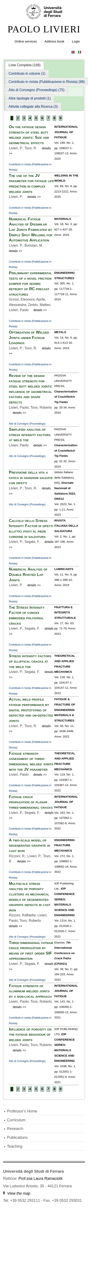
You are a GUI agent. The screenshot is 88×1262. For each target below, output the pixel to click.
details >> (34, 197)
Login (76, 41)
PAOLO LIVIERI (44, 29)
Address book (54, 41)
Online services (26, 41)
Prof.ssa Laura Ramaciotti (40, 1178)
